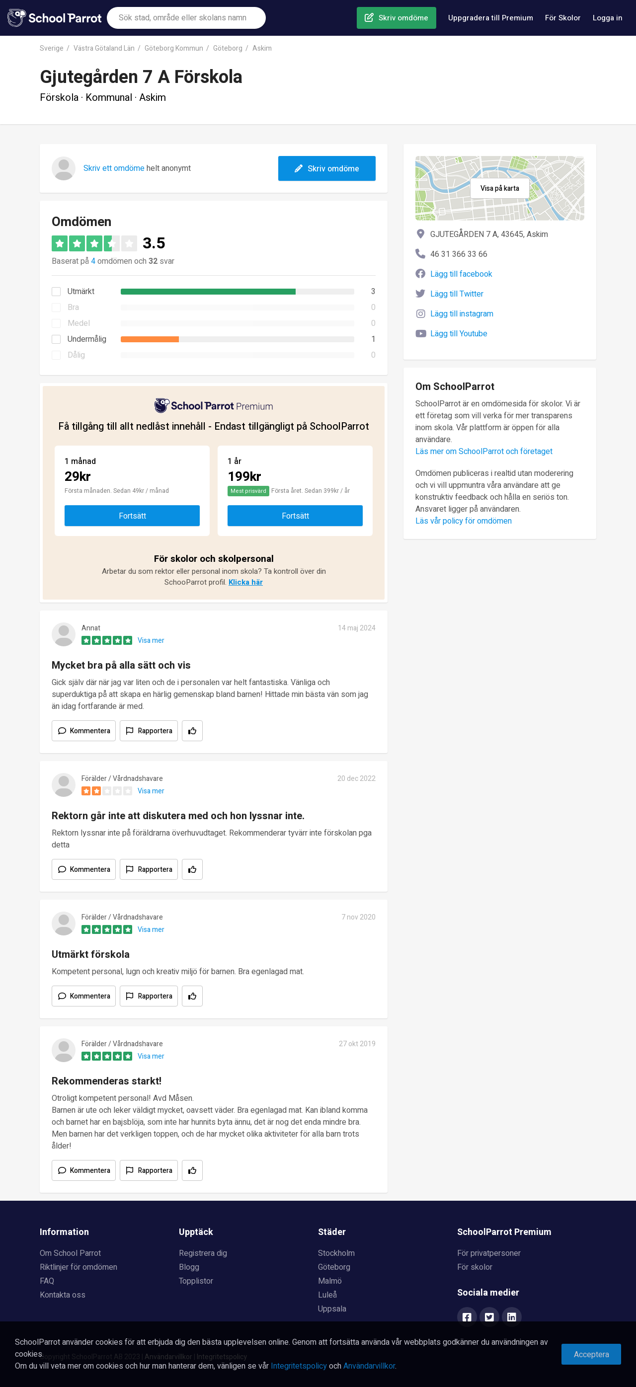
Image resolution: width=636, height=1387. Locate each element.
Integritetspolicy (299, 1366)
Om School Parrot (70, 1253)
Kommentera (90, 731)
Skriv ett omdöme (114, 168)
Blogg (189, 1267)
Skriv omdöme (403, 17)
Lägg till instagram (461, 314)
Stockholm (336, 1253)
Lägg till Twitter (456, 294)
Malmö (330, 1281)
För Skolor (563, 17)
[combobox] (186, 18)
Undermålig (87, 339)
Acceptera (591, 1355)
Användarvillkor (369, 1366)
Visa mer (151, 640)
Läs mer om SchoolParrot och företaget (484, 452)
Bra (73, 307)
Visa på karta (499, 188)
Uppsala (332, 1309)
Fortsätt (132, 516)
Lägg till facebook (461, 274)
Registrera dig (203, 1253)
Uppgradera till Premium (490, 17)
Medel (79, 323)
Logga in (608, 17)
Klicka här (246, 582)
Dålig (76, 355)
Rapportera (155, 731)
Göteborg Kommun (174, 48)
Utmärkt (81, 292)
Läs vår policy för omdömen (463, 521)
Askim (262, 48)
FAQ (47, 1281)
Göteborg (227, 48)
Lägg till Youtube (458, 334)
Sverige (52, 48)
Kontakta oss (62, 1295)
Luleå (327, 1295)
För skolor (474, 1267)
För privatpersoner (489, 1253)
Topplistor (196, 1281)
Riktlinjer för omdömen (78, 1267)
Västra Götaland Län (104, 48)
